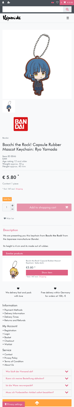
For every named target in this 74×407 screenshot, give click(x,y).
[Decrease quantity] (12, 209)
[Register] (9, 2)
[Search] (67, 9)
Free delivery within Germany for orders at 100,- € (55, 294)
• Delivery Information (13, 313)
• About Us (8, 364)
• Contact (7, 354)
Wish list (9, 218)
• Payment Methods (12, 310)
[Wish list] (57, 2)
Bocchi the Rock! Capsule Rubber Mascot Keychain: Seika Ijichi (43, 262)
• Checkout (8, 340)
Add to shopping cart (49, 207)
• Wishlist (7, 344)
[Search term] (32, 9)
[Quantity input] (6, 207)
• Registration (9, 330)
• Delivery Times (10, 316)
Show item (47, 272)
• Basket (6, 337)
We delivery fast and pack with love (18, 294)
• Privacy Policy (9, 358)
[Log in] (3, 2)
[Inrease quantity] (12, 206)
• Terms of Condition (12, 361)
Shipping (19, 189)
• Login (6, 334)
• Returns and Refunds (13, 320)
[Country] (52, 2)
